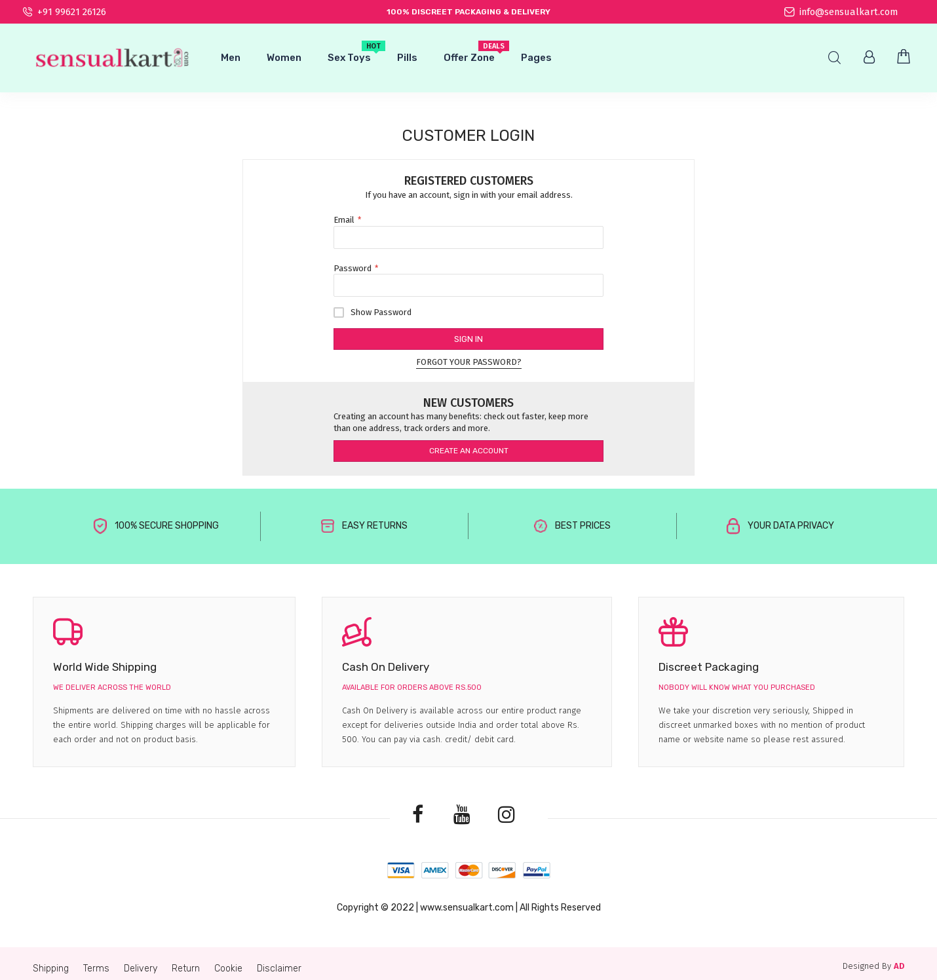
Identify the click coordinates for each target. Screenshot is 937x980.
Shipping (51, 968)
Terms (96, 968)
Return (186, 968)
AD (899, 966)
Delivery (140, 968)
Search (834, 58)
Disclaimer (279, 968)
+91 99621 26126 (64, 12)
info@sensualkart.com (841, 12)
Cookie (228, 968)
